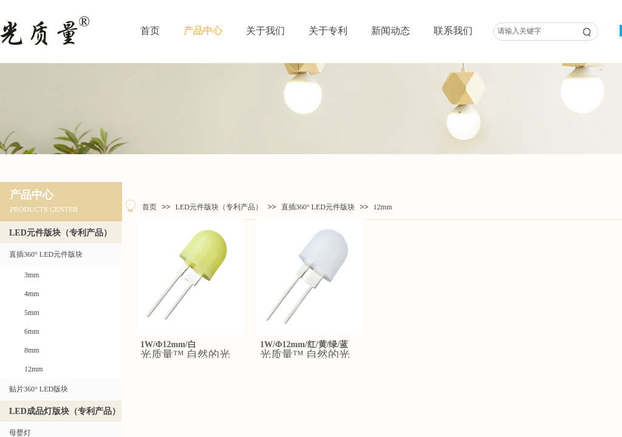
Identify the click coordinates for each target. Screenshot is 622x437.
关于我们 (265, 30)
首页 (150, 30)
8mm (31, 350)
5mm (31, 312)
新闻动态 (390, 30)
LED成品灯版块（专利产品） (64, 411)
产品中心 (202, 30)
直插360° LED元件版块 (318, 207)
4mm (31, 294)
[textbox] (533, 31)
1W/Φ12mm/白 (168, 344)
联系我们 (453, 30)
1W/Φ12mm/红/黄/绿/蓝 (304, 344)
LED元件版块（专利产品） (219, 207)
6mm (31, 331)
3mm (31, 275)
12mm (383, 207)
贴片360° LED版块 (38, 389)
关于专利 (328, 30)
